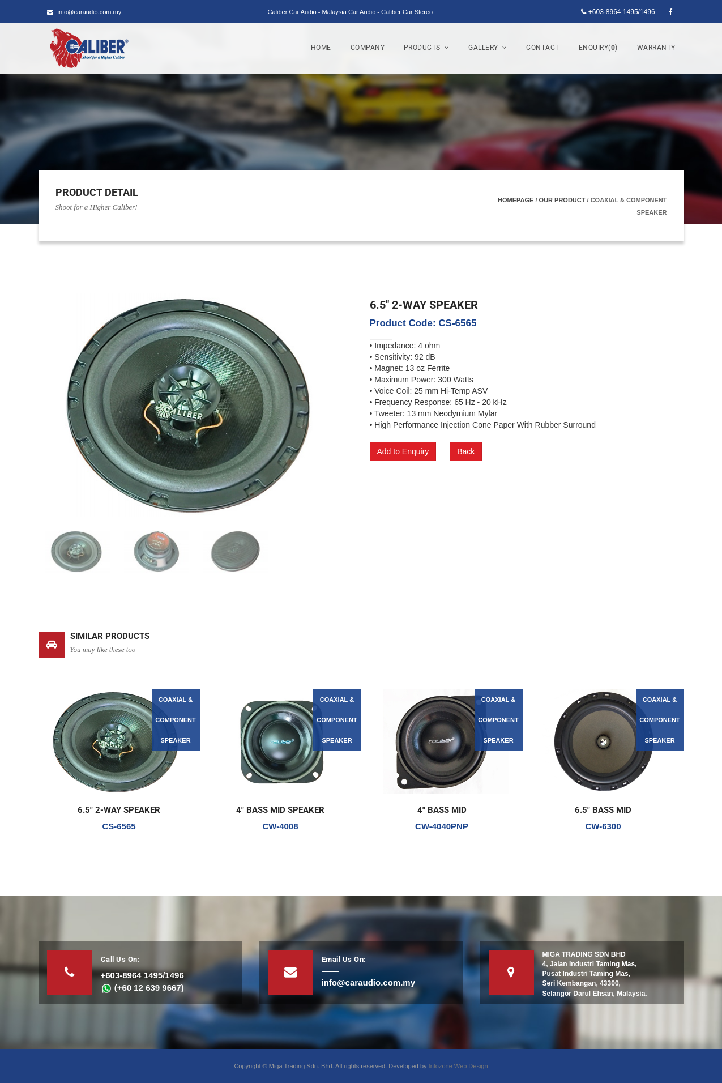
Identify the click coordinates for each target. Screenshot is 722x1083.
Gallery (487, 48)
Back (466, 451)
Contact (542, 48)
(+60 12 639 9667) (142, 987)
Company (368, 48)
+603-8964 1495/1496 (618, 12)
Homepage (515, 200)
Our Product (562, 200)
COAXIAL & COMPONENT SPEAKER (175, 720)
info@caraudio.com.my (84, 11)
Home (321, 48)
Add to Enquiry (403, 451)
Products (427, 48)
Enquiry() (598, 48)
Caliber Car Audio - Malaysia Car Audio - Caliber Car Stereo (350, 11)
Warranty (656, 48)
